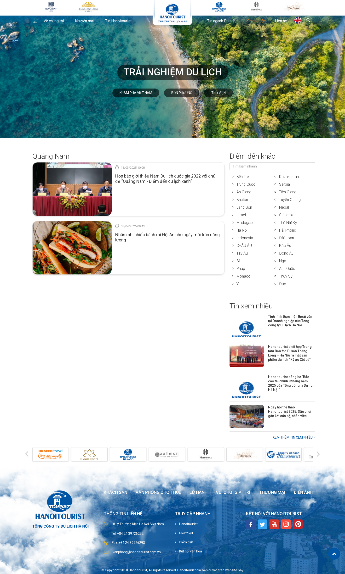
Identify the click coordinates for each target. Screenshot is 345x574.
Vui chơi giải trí (233, 492)
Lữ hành (198, 492)
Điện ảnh (303, 492)
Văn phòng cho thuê (158, 492)
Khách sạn (115, 492)
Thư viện (218, 93)
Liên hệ (281, 21)
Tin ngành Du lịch (221, 21)
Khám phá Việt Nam (136, 93)
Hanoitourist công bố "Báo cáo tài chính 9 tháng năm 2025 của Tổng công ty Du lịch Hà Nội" (291, 383)
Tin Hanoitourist (118, 21)
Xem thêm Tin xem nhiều (293, 437)
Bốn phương (181, 93)
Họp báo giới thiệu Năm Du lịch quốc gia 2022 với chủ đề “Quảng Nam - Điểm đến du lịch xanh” (165, 178)
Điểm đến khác (252, 156)
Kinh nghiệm (256, 21)
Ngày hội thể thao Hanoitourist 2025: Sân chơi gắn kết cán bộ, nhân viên (289, 411)
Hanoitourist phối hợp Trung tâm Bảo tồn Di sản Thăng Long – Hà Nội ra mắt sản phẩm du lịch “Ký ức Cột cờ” (290, 353)
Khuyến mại (84, 21)
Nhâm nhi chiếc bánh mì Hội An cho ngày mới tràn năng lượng (167, 237)
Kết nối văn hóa (190, 551)
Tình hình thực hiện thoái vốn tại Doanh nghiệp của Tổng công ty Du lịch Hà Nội (290, 321)
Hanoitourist (188, 524)
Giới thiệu (185, 533)
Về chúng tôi (54, 21)
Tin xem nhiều (251, 306)
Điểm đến (185, 542)
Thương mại (272, 492)
